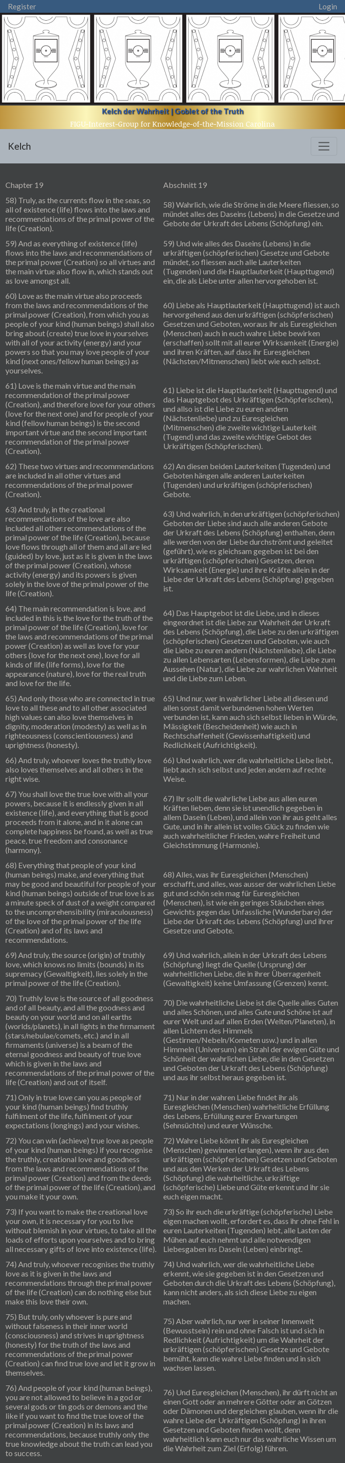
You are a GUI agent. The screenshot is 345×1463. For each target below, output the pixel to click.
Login (328, 6)
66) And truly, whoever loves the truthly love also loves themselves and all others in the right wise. (78, 769)
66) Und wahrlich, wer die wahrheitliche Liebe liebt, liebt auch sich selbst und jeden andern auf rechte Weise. (248, 769)
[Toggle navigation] (324, 146)
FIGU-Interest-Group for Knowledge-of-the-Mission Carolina (172, 124)
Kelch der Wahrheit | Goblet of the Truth (173, 110)
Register (22, 6)
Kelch (19, 146)
